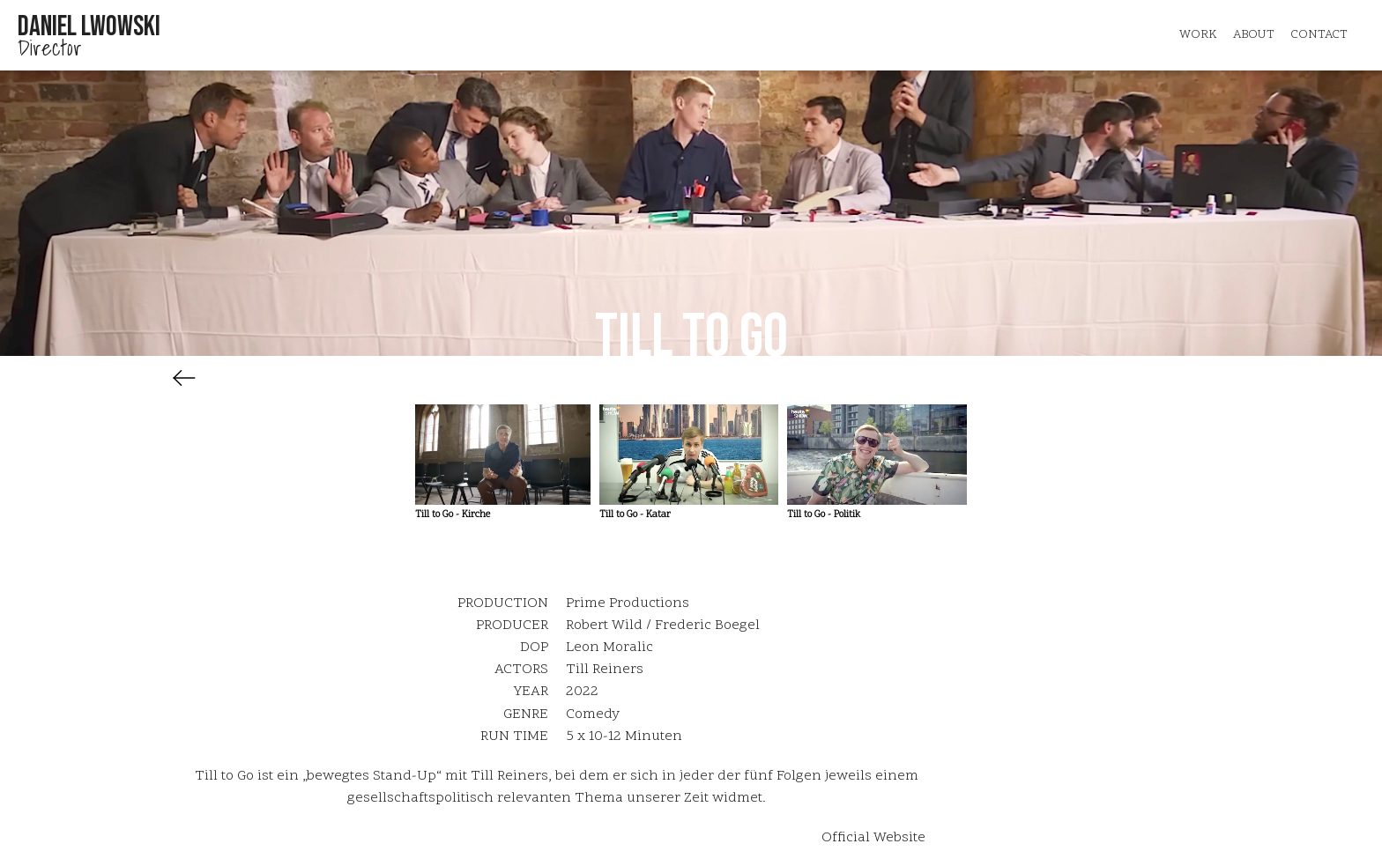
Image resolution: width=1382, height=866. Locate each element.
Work (1198, 34)
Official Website (873, 837)
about (1253, 34)
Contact (1319, 34)
